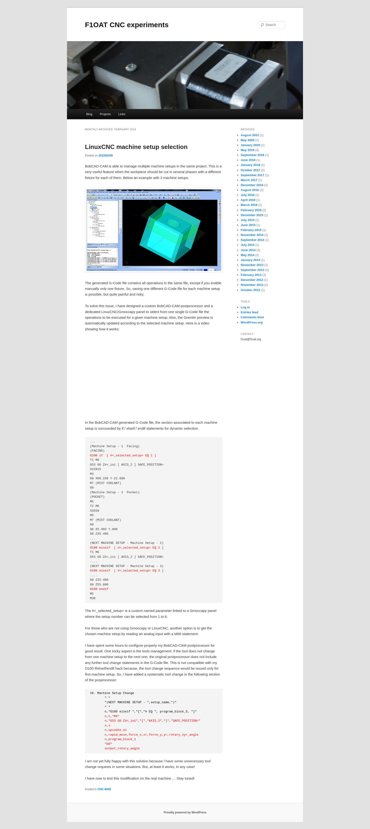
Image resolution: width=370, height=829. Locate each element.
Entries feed (249, 312)
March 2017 (249, 180)
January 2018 (250, 165)
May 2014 (247, 255)
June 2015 (248, 225)
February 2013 (251, 275)
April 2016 (248, 200)
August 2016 (250, 190)
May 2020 (247, 140)
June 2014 (248, 250)
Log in (245, 307)
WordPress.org (252, 322)
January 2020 (250, 145)
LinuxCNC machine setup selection (136, 146)
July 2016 (248, 195)
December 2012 (252, 280)
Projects (105, 114)
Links (121, 114)
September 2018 (252, 155)
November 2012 (252, 285)
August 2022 (250, 135)
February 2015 (251, 230)
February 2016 (251, 210)
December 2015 (252, 215)
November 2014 (252, 235)
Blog (89, 114)
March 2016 (249, 205)
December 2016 (252, 185)
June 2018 (248, 160)
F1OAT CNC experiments (127, 25)
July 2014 (248, 245)
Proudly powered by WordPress (185, 812)
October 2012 (250, 290)
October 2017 (250, 170)
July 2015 (248, 220)
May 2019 (247, 150)
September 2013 (252, 270)
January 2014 (250, 260)
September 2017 (252, 175)
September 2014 (252, 240)
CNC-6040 (104, 789)
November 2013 (252, 265)
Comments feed (252, 317)
